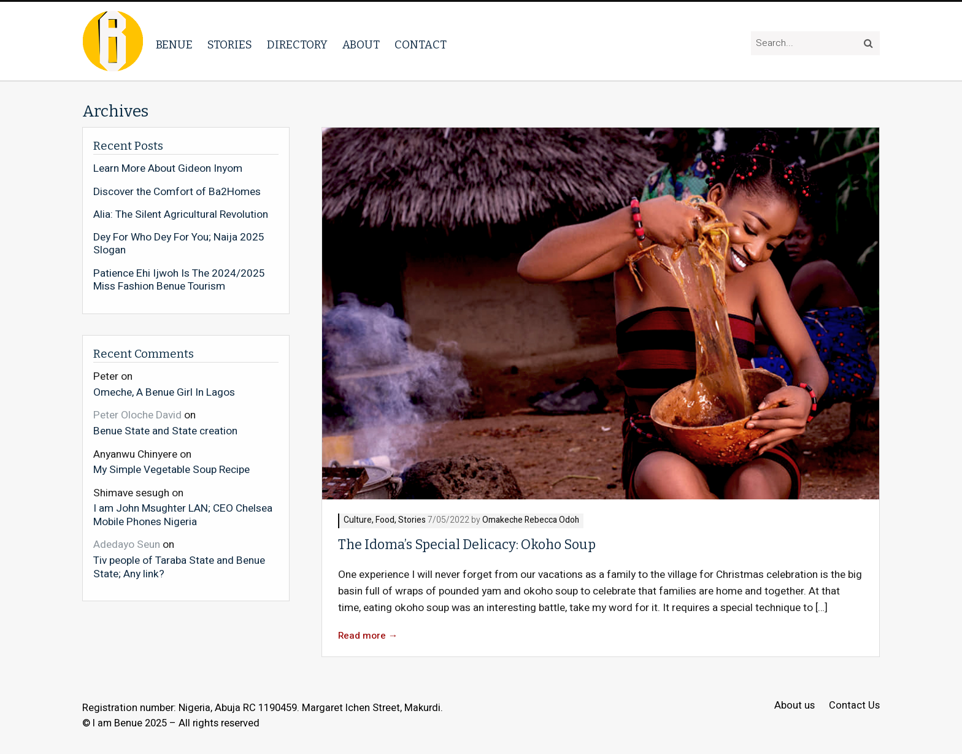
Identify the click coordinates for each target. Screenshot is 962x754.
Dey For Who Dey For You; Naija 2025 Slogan (178, 244)
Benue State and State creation (165, 430)
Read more (368, 636)
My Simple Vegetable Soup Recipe (171, 469)
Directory (297, 45)
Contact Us (854, 706)
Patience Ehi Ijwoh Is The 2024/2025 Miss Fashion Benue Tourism (179, 280)
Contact (420, 45)
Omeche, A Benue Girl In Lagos (164, 392)
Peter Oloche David (137, 415)
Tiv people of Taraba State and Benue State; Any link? (179, 566)
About (361, 45)
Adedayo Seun (126, 544)
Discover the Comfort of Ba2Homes (177, 192)
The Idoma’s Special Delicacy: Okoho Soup (467, 545)
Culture (358, 520)
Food (384, 520)
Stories (229, 45)
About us (794, 706)
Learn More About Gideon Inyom (167, 168)
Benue (174, 45)
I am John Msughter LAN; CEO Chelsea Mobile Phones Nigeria (182, 514)
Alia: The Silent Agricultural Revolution (180, 214)
